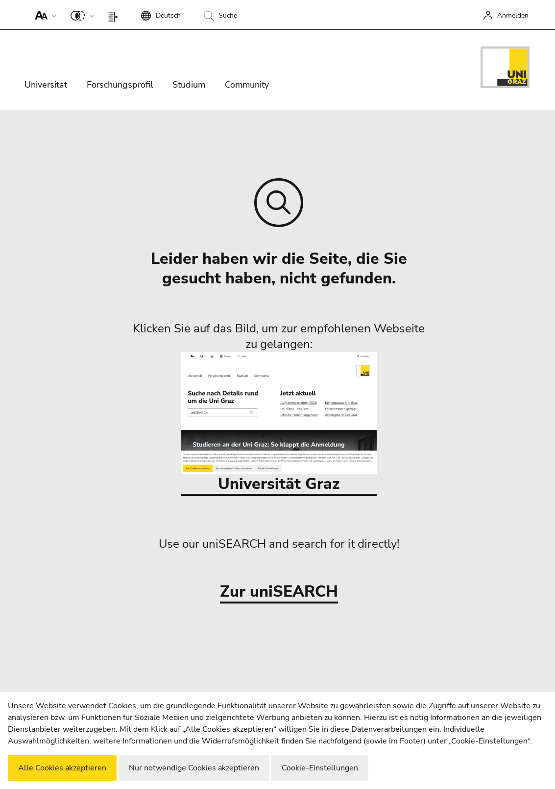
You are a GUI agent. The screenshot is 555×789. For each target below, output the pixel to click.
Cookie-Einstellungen (320, 768)
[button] (43, 14)
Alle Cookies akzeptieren (62, 768)
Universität (45, 85)
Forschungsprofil (120, 85)
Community (247, 85)
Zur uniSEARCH (279, 592)
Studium (188, 85)
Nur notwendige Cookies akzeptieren (194, 768)
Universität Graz (279, 423)
